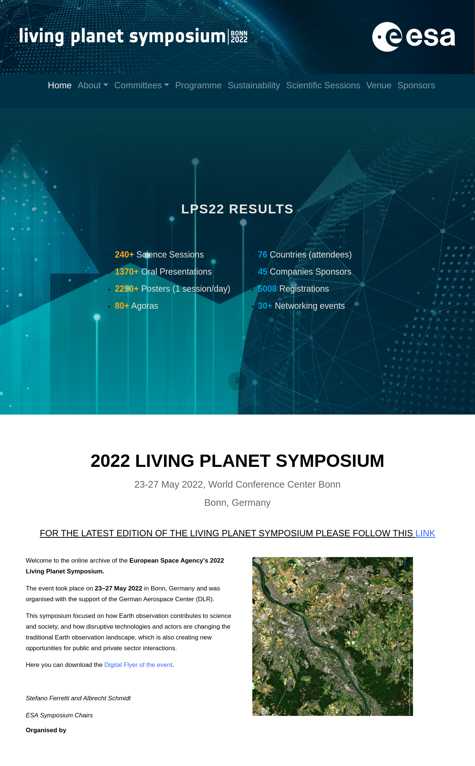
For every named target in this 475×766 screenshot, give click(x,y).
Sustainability (253, 85)
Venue (379, 85)
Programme (198, 85)
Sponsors (416, 85)
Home (60, 85)
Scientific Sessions (323, 85)
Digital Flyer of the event (139, 664)
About (89, 85)
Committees (138, 85)
